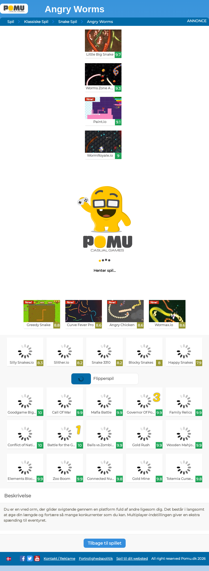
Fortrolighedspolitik (96, 559)
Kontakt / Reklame (59, 559)
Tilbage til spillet (104, 543)
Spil (10, 21)
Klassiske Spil (36, 21)
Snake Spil (67, 21)
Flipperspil (92, 378)
